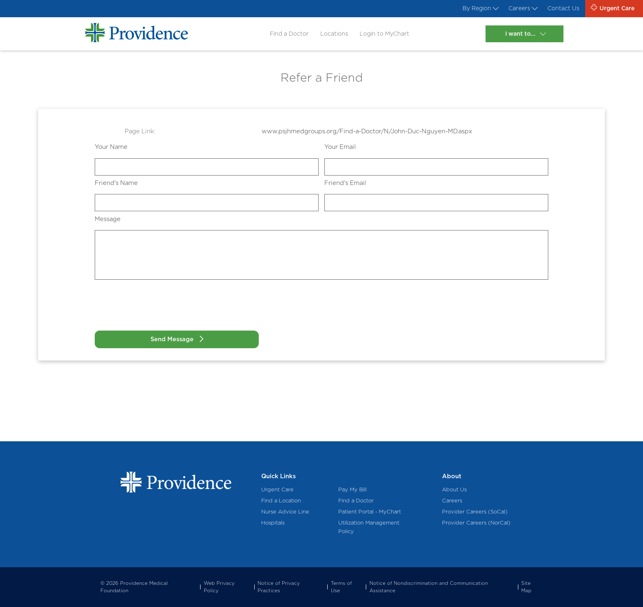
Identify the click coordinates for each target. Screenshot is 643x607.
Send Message (158, 339)
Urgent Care (277, 489)
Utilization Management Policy (368, 527)
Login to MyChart (384, 35)
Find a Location (281, 500)
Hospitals (273, 523)
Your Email (340, 147)
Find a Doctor (286, 35)
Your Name (111, 147)
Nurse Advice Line (285, 512)
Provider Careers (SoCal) (475, 512)
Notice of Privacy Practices (279, 587)
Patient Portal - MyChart (369, 512)
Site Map (526, 587)
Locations (332, 35)
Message (108, 219)
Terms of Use (341, 587)
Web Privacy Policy (219, 587)
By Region (471, 9)
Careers (516, 9)
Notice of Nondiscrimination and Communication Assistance (428, 587)
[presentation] (157, 308)
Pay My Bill (352, 489)
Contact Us (559, 9)
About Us (454, 489)
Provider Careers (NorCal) (476, 523)
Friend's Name (116, 183)
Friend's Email (345, 183)
